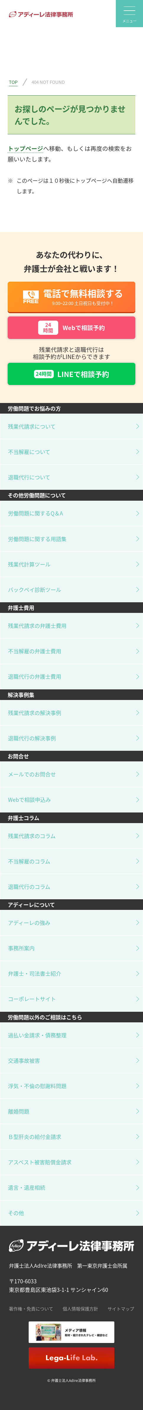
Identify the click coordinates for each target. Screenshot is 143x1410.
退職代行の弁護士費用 (34, 676)
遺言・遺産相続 (26, 1187)
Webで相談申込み (29, 799)
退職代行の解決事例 (32, 738)
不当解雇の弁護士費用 (34, 651)
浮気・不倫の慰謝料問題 (37, 1086)
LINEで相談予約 (71, 374)
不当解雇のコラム (29, 861)
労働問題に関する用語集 (37, 539)
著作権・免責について (31, 1308)
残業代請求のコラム (32, 836)
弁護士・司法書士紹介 (34, 973)
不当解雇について (29, 452)
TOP (13, 82)
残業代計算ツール (29, 564)
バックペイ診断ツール (34, 589)
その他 (16, 1213)
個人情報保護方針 (80, 1308)
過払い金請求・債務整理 (37, 1035)
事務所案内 (21, 948)
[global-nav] (129, 13)
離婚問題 (18, 1111)
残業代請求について (32, 426)
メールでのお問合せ (32, 774)
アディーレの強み (29, 922)
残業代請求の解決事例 (34, 713)
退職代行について (29, 477)
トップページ (25, 148)
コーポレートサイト (32, 999)
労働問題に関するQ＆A (35, 513)
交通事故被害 (24, 1060)
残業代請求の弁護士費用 (37, 625)
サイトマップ (121, 1308)
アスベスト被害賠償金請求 (40, 1162)
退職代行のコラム (29, 886)
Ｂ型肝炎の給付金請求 (34, 1136)
